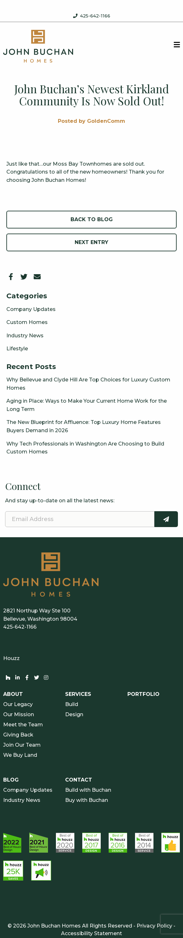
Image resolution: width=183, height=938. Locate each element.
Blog (11, 780)
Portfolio (143, 694)
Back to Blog (92, 219)
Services (78, 694)
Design (74, 714)
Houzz (11, 658)
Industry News (25, 336)
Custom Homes (27, 322)
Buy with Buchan (86, 800)
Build (71, 704)
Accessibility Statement (91, 933)
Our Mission (18, 714)
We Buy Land (20, 755)
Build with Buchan (88, 790)
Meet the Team (23, 724)
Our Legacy (18, 704)
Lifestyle (17, 349)
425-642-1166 (95, 16)
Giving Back (18, 734)
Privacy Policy (154, 926)
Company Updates (31, 309)
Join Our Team (22, 745)
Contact (78, 780)
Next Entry (91, 242)
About (13, 694)
